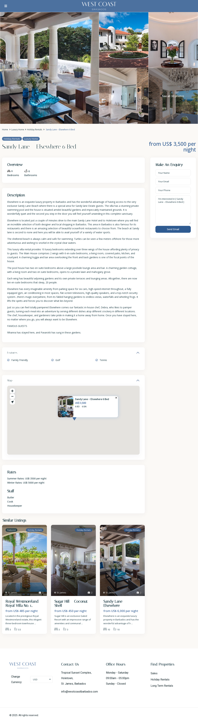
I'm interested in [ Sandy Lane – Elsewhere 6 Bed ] (173, 209)
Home (5, 129)
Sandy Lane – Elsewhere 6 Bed (92, 399)
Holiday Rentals (34, 129)
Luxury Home (17, 129)
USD (35, 679)
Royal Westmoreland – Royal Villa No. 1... (23, 603)
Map (9, 380)
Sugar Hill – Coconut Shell (71, 603)
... (35, 623)
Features (12, 352)
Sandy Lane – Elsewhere (114, 603)
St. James (12, 592)
